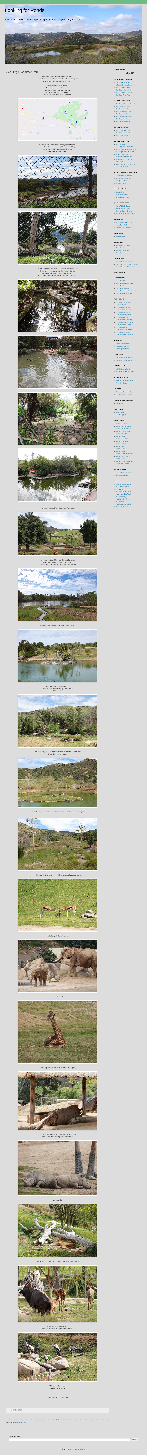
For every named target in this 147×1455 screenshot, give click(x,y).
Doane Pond (120, 403)
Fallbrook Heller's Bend (123, 310)
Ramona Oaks (120, 449)
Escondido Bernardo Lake (124, 283)
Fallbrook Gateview (122, 305)
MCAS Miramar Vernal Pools (125, 371)
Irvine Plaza (119, 162)
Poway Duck (120, 412)
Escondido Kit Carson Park (124, 293)
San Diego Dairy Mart (123, 133)
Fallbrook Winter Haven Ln (124, 335)
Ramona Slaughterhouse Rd (125, 454)
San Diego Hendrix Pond (124, 111)
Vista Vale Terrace (122, 506)
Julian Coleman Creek (123, 344)
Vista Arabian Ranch (122, 486)
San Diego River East (123, 87)
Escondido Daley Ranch (123, 288)
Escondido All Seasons (123, 281)
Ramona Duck (120, 436)
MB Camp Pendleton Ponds (125, 380)
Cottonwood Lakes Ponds (124, 176)
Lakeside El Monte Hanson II (125, 85)
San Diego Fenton (122, 135)
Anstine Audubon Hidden (124, 484)
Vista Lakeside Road (122, 499)
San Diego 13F (121, 144)
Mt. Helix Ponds (121, 183)
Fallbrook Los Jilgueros (123, 315)
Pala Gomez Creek (122, 195)
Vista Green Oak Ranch (123, 494)
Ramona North (120, 446)
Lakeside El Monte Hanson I (125, 82)
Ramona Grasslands (122, 441)
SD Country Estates (122, 464)
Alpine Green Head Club (124, 222)
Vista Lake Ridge (121, 496)
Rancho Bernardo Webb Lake (125, 164)
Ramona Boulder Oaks (123, 429)
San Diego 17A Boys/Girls (124, 147)
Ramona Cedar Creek (123, 431)
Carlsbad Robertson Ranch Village (127, 264)
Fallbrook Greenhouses (123, 307)
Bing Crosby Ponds (122, 154)
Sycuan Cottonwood (122, 197)
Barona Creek (120, 192)
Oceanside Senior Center (124, 394)
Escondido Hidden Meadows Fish (127, 291)
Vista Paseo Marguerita (123, 504)
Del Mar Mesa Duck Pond (124, 157)
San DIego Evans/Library (124, 109)
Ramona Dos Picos (122, 434)
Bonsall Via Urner (121, 253)
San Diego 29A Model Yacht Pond (127, 104)
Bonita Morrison (121, 236)
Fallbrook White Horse (123, 332)
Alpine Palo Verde (121, 225)
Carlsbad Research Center (124, 262)
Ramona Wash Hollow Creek (125, 461)
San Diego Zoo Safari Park (125, 152)
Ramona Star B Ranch (123, 456)
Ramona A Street (121, 424)
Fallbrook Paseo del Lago (124, 320)
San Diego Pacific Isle (123, 119)
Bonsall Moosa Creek (123, 245)
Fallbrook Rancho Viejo (123, 325)
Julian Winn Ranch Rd (123, 346)
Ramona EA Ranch (122, 439)
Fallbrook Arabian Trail (123, 302)
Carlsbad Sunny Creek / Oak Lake (127, 267)
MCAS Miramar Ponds (123, 369)
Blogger (82, 1449)
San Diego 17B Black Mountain (126, 149)
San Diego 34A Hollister (123, 130)
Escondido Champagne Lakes (125, 286)
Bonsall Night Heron (122, 248)
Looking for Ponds (24, 10)
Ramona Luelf (120, 459)
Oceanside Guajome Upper (125, 392)
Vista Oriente (120, 502)
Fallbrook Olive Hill (122, 317)
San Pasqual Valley (122, 167)
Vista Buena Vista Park (123, 491)
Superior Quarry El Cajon (124, 211)
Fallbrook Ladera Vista (123, 312)
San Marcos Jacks (122, 475)
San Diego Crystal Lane (123, 178)
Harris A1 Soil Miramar (123, 206)
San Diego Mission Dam (124, 90)
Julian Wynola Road (122, 349)
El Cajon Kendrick (121, 181)
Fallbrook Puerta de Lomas (124, 322)
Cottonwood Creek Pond (124, 227)
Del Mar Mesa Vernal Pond (124, 159)
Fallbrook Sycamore (122, 327)
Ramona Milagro (121, 444)
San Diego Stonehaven (123, 121)
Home (58, 1419)
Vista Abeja (119, 489)
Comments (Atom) (21, 1422)
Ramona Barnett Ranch (123, 426)
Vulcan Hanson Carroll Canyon (126, 213)
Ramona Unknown (122, 451)
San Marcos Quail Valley (124, 473)
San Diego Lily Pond (122, 114)
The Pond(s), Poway (122, 415)
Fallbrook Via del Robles (124, 330)
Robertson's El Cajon (122, 208)
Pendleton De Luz (121, 383)
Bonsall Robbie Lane (122, 250)
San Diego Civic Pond (123, 106)
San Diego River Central (124, 92)
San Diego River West (123, 95)
